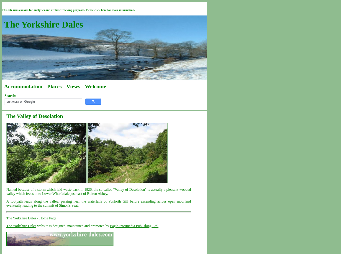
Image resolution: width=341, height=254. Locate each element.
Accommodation (23, 86)
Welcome (95, 86)
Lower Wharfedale (55, 194)
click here (100, 10)
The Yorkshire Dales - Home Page (31, 218)
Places (54, 86)
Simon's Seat (68, 205)
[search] (43, 102)
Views (73, 86)
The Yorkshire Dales (21, 226)
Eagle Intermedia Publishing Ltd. (134, 226)
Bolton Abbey (97, 194)
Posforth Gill (118, 201)
